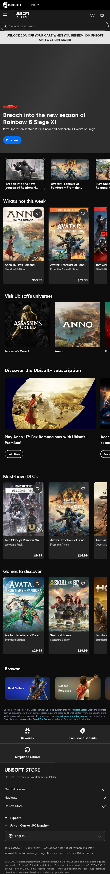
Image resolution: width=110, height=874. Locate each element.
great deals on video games (72, 716)
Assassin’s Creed (30, 719)
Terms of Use (12, 847)
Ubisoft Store (79, 709)
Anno (50, 719)
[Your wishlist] (92, 15)
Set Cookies (50, 847)
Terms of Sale (66, 853)
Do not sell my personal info (76, 847)
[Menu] (5, 15)
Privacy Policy (31, 847)
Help (35, 4)
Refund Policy (85, 853)
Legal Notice (47, 853)
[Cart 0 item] (102, 15)
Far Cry (43, 719)
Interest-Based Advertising (21, 853)
